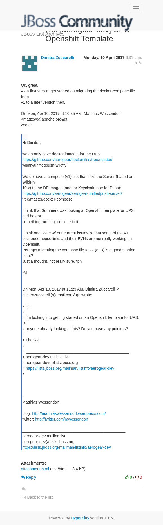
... (24, 136)
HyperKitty (80, 518)
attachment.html (35, 469)
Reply (28, 477)
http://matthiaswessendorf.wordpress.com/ (69, 413)
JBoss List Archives (77, 23)
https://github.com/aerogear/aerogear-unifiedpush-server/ (72, 193)
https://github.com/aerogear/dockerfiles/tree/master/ (67, 159)
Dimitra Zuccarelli (57, 57)
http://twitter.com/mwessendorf (61, 419)
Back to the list (37, 497)
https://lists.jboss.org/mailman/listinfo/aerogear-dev (70, 368)
